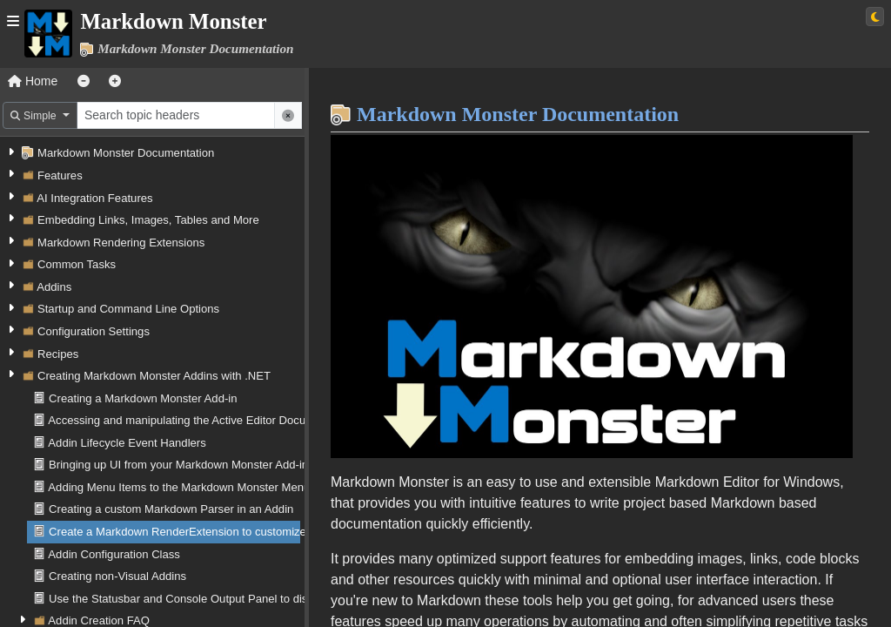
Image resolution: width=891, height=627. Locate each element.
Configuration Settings (93, 331)
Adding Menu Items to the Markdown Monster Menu (179, 487)
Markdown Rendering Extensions (120, 242)
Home (32, 81)
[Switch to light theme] (875, 16)
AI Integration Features (94, 198)
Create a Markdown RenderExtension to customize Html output (208, 531)
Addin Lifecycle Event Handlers (126, 442)
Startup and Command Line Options (128, 308)
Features (60, 175)
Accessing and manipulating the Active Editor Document (189, 420)
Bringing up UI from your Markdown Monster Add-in (178, 464)
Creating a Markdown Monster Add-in (143, 398)
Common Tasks (76, 264)
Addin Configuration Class (114, 554)
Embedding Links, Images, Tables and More (148, 219)
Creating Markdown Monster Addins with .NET (154, 375)
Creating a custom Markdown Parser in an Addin (171, 509)
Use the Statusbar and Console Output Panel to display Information (219, 598)
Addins (54, 286)
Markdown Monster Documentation (125, 152)
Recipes (57, 354)
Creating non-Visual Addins (117, 576)
